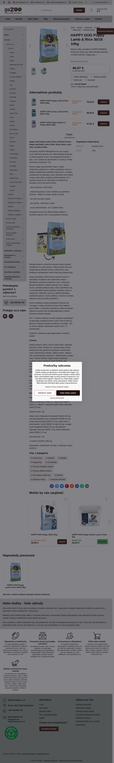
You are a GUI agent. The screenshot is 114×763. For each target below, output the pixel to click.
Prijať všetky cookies (68, 393)
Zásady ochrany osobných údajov (57, 387)
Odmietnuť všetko (45, 393)
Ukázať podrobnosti (57, 398)
